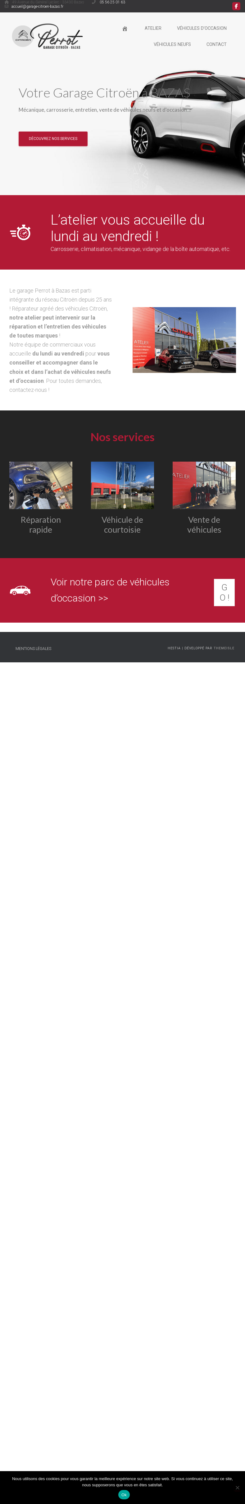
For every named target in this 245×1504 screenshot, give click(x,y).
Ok (124, 1495)
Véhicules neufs (172, 44)
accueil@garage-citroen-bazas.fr (37, 6)
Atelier (153, 28)
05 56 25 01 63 (112, 2)
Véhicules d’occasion (202, 28)
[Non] (237, 1487)
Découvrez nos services (53, 138)
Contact (216, 44)
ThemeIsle (224, 649)
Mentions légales (33, 649)
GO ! (224, 592)
